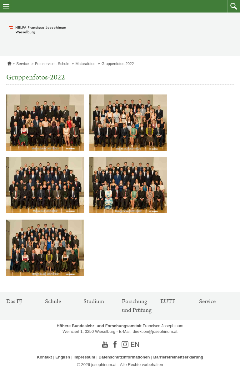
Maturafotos (85, 64)
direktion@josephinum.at (155, 331)
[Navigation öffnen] (6, 6)
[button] (233, 6)
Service (22, 64)
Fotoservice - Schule (52, 64)
